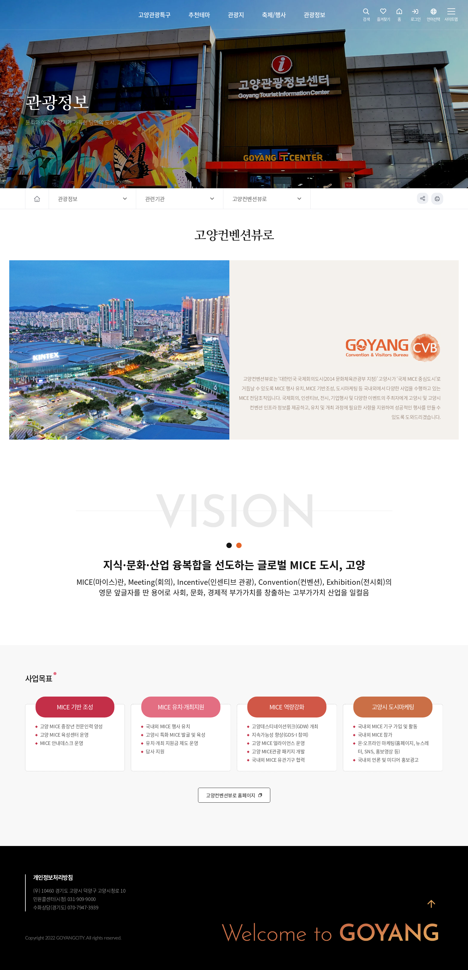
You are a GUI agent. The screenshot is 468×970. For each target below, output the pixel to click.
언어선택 (433, 16)
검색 (366, 16)
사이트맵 (451, 16)
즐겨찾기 (383, 16)
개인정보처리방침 (53, 877)
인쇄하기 (437, 199)
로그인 (416, 16)
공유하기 (422, 199)
